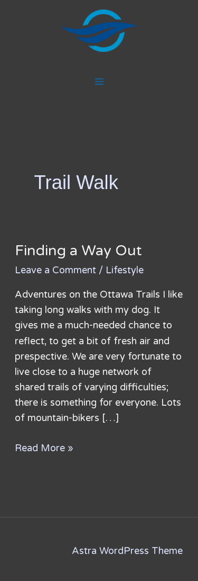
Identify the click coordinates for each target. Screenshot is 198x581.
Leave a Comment (55, 270)
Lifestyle (125, 270)
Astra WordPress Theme (127, 551)
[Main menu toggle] (99, 81)
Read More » (44, 447)
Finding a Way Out (78, 251)
